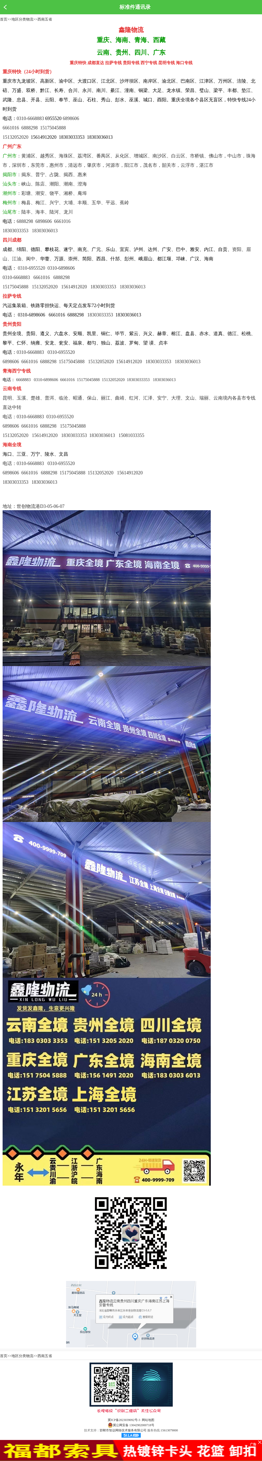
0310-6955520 (61, 352)
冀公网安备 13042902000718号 (131, 1425)
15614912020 (130, 472)
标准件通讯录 (135, 7)
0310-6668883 (30, 118)
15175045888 (53, 127)
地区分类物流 (22, 19)
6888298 (29, 127)
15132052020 (15, 137)
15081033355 (131, 435)
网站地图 (148, 1420)
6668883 (23, 379)
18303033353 (100, 314)
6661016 (11, 127)
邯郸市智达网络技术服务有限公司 (123, 1430)
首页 (3, 19)
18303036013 (164, 379)
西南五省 (44, 19)
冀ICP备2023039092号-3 (124, 1420)
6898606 (71, 118)
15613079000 (169, 1430)
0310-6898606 (61, 268)
